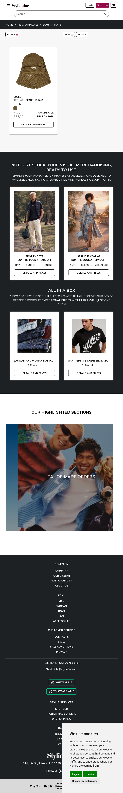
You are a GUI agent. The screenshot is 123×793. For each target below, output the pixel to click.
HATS (58, 24)
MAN (61, 601)
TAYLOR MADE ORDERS (61, 713)
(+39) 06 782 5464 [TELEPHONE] (69, 662)
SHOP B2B (61, 708)
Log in (90, 5)
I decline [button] (90, 774)
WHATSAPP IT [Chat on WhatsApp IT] (61, 683)
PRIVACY (61, 651)
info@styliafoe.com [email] (65, 669)
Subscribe (102, 5)
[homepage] (20, 6)
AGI (61, 616)
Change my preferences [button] (84, 781)
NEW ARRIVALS (28, 24)
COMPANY (61, 570)
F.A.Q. (61, 641)
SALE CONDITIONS (61, 646)
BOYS (46, 24)
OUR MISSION (61, 575)
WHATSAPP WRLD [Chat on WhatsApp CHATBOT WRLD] (62, 691)
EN (113, 5)
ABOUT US (61, 585)
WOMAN (61, 606)
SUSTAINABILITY (61, 580)
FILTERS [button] (12, 34)
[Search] (61, 13)
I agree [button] (76, 774)
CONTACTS (62, 636)
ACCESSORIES (61, 621)
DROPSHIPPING (61, 718)
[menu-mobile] (9, 5)
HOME (9, 24)
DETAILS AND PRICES (33, 124)
